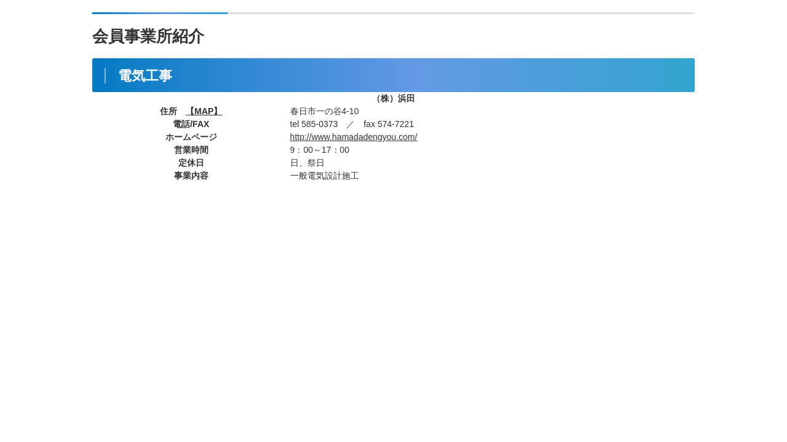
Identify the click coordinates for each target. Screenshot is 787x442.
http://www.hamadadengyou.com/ (353, 137)
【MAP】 (204, 111)
